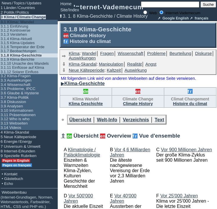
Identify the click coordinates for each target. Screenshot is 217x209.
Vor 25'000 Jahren (179, 195)
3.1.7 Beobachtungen (18, 51)
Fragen (107, 53)
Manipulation (111, 64)
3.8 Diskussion (13, 102)
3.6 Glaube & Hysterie (20, 93)
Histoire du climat (190, 103)
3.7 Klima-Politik (15, 97)
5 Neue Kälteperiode (18, 137)
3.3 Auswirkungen (16, 80)
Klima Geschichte (86, 103)
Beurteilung (180, 53)
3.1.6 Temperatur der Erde (22, 47)
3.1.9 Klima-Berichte (18, 59)
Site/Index (69, 10)
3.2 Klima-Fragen (16, 76)
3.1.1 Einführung (14, 26)
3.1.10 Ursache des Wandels (25, 63)
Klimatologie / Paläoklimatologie (82, 152)
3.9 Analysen (12, 106)
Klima (74, 53)
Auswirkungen (82, 58)
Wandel (89, 53)
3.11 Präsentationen (18, 115)
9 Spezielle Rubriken (19, 156)
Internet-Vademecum (108, 7)
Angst (150, 64)
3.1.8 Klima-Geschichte (21, 55)
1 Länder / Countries (18, 8)
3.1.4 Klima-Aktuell (16, 39)
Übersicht (80, 119)
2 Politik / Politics (15, 12)
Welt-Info (107, 119)
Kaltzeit (114, 70)
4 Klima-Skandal (15, 132)
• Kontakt (9, 174)
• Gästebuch (12, 178)
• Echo (7, 183)
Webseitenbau (27, 199)
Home (66, 3)
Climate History (138, 103)
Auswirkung (135, 70)
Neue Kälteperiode (86, 70)
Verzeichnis (136, 119)
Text (159, 119)
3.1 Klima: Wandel (17, 22)
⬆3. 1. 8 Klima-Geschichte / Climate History (103, 16)
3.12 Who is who (15, 119)
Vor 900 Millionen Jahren (186, 149)
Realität (134, 64)
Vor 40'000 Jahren (123, 198)
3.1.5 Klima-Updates (18, 43)
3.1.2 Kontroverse (15, 30)
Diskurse (203, 53)
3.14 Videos (11, 127)
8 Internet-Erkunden (18, 151)
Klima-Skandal (83, 64)
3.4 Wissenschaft (15, 84)
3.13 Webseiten (14, 123)
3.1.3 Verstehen (14, 34)
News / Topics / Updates (21, 3)
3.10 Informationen (17, 110)
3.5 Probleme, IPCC (18, 89)
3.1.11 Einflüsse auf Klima (22, 67)
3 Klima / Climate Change (23, 17)
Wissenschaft (130, 53)
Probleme (156, 53)
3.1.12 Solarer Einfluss (19, 72)
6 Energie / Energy (16, 141)
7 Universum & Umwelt (20, 146)
